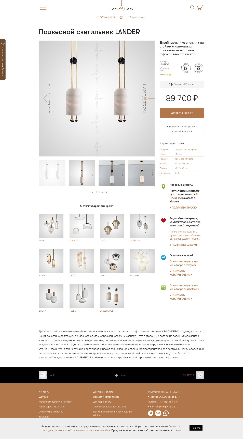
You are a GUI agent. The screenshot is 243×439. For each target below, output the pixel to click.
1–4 (98, 192)
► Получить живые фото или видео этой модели (181, 128)
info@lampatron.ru (137, 17)
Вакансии (44, 416)
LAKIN (52, 375)
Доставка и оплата (103, 391)
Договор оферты (102, 401)
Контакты (44, 391)
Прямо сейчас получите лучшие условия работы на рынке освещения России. (185, 235)
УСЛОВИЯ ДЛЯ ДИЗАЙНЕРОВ (3, 59)
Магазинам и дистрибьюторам (55, 401)
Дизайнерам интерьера (51, 406)
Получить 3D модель (182, 84)
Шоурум (43, 396)
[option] (97, 98)
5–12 (104, 192)
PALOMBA (188, 375)
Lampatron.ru (157, 391)
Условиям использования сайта (90, 430)
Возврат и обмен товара (106, 396)
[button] (45, 98)
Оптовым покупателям (51, 411)
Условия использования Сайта (109, 406)
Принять (196, 427)
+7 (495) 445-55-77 (106, 17)
